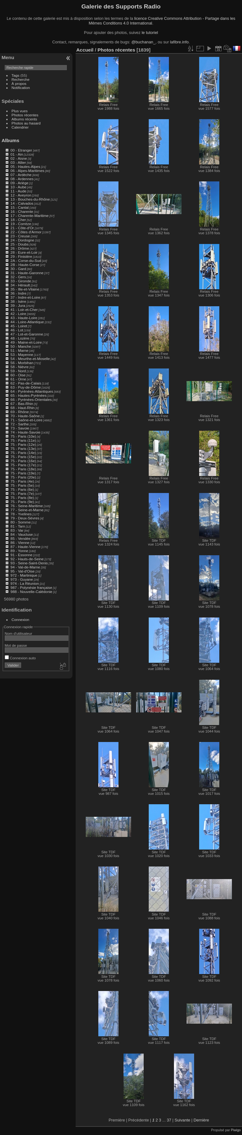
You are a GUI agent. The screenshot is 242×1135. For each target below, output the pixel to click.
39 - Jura (17, 305)
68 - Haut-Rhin (22, 408)
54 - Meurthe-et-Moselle (30, 359)
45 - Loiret (18, 326)
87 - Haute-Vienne (25, 547)
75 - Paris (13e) (23, 448)
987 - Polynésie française (31, 587)
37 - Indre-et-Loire (25, 297)
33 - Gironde (20, 281)
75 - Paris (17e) (23, 465)
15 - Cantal (19, 207)
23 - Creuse (20, 236)
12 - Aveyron (20, 195)
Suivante (182, 1120)
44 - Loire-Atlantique (27, 322)
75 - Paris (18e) (23, 469)
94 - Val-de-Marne (25, 567)
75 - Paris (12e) (23, 444)
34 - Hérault (20, 285)
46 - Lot (16, 330)
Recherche (21, 79)
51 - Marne (19, 350)
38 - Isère (18, 301)
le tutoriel (149, 32)
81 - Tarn (17, 526)
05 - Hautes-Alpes (25, 166)
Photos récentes (25, 115)
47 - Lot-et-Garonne (26, 334)
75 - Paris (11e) (23, 440)
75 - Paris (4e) (22, 481)
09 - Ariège (19, 183)
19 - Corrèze (20, 224)
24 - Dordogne (22, 240)
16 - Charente (21, 211)
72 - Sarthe (19, 424)
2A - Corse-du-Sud (25, 260)
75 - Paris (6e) (22, 489)
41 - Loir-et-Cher (23, 309)
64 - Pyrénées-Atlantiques (31, 391)
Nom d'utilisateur (18, 633)
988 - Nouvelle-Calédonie (31, 592)
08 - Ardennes (21, 179)
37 (169, 1120)
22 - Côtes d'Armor (25, 232)
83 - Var (16, 530)
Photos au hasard (26, 123)
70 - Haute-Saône (25, 416)
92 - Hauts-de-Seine (26, 559)
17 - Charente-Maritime (29, 215)
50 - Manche (20, 346)
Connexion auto (20, 658)
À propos (19, 83)
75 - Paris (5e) (22, 485)
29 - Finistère (21, 256)
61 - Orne (18, 379)
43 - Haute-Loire (23, 318)
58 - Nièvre (19, 367)
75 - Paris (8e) (22, 498)
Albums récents (24, 119)
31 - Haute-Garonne (26, 273)
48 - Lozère (19, 338)
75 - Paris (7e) (22, 493)
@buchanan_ (143, 42)
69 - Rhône (19, 412)
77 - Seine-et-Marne (26, 510)
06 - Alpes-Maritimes (27, 171)
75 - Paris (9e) (22, 502)
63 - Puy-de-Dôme (25, 387)
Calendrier (20, 127)
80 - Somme (20, 522)
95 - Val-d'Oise (22, 571)
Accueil (85, 50)
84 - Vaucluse (21, 534)
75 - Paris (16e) (23, 461)
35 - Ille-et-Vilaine (24, 289)
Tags (16, 75)
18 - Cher (18, 220)
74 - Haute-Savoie (25, 432)
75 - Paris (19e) (23, 473)
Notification (21, 88)
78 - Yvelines (21, 514)
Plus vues (20, 111)
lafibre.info (179, 42)
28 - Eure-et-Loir (23, 252)
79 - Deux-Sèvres (24, 518)
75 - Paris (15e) (23, 457)
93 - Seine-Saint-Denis (29, 563)
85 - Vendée (20, 538)
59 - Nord (18, 371)
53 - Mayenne (21, 354)
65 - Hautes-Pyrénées (28, 395)
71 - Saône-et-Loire (26, 420)
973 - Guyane (21, 579)
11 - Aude (18, 191)
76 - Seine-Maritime (26, 506)
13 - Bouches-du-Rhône (30, 199)
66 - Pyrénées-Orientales (31, 399)
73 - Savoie (19, 428)
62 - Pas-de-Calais (25, 383)
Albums (10, 140)
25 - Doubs (19, 244)
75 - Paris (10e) (23, 436)
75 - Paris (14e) (23, 453)
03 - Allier (18, 162)
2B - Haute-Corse (24, 265)
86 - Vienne (19, 542)
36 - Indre (18, 293)
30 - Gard (18, 269)
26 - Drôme (19, 248)
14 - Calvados (21, 203)
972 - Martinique (23, 575)
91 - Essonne (21, 555)
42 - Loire (18, 314)
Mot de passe (16, 645)
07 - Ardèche (21, 175)
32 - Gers (18, 277)
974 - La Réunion (24, 583)
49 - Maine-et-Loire (26, 342)
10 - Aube (18, 187)
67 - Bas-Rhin (21, 403)
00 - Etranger (21, 150)
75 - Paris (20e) (23, 477)
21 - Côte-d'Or (22, 228)
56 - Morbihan (21, 363)
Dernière (201, 1120)
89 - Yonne (19, 551)
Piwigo (236, 1130)
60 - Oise (18, 375)
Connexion (20, 619)
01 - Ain (16, 154)
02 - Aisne (18, 158)
